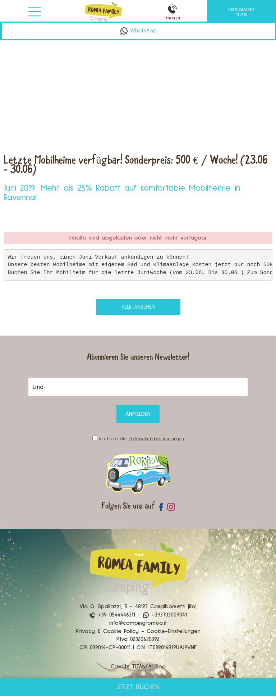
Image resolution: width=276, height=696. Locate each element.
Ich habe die (141, 439)
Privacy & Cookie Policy (107, 631)
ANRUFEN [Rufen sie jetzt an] (172, 12)
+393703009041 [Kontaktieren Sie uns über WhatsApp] (165, 615)
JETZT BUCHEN (138, 687)
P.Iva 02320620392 (138, 639)
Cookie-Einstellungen (174, 631)
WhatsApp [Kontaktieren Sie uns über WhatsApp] (138, 30)
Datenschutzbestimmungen (156, 439)
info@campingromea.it (138, 623)
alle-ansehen (138, 307)
